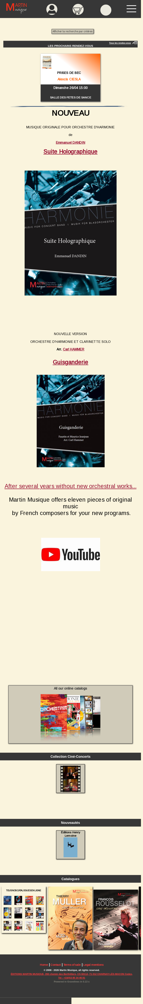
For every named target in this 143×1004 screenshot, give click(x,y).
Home (44, 964)
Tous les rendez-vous (120, 43)
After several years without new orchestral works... (71, 486)
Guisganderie (70, 362)
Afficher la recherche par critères (73, 31)
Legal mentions (93, 964)
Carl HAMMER (73, 349)
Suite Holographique (70, 151)
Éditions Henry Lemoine (70, 844)
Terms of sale (72, 964)
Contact (55, 964)
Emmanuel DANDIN (70, 142)
